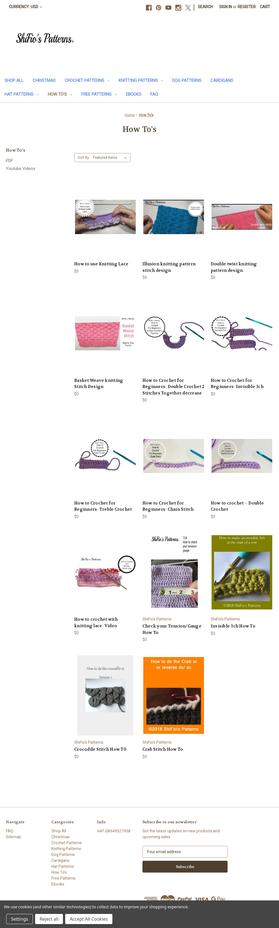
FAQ (154, 94)
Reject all (49, 919)
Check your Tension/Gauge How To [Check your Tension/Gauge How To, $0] (171, 629)
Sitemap (13, 837)
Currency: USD (25, 7)
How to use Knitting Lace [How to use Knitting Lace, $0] (101, 264)
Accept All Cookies (89, 919)
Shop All (14, 80)
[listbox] (111, 157)
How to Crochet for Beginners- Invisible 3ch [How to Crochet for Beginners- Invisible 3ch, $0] (237, 384)
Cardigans (221, 80)
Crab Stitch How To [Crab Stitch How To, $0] (162, 749)
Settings (19, 919)
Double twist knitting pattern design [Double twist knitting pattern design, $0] (234, 267)
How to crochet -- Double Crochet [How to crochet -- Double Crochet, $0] (237, 506)
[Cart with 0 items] (265, 7)
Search (205, 7)
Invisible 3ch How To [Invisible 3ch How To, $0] (233, 626)
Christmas (44, 80)
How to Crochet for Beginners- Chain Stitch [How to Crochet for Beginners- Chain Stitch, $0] (168, 506)
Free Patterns (99, 94)
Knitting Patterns (141, 80)
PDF (9, 160)
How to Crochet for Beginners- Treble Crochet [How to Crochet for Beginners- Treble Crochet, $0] (103, 506)
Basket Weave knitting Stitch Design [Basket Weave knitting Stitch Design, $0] (98, 384)
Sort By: (84, 157)
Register (247, 7)
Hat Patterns (21, 94)
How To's (60, 94)
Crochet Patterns (87, 80)
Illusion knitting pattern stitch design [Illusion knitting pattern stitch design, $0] (169, 267)
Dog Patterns (186, 80)
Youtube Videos (20, 168)
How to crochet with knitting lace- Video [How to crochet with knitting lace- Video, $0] (96, 623)
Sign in (225, 7)
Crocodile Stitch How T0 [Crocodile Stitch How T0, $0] (100, 749)
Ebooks (133, 94)
